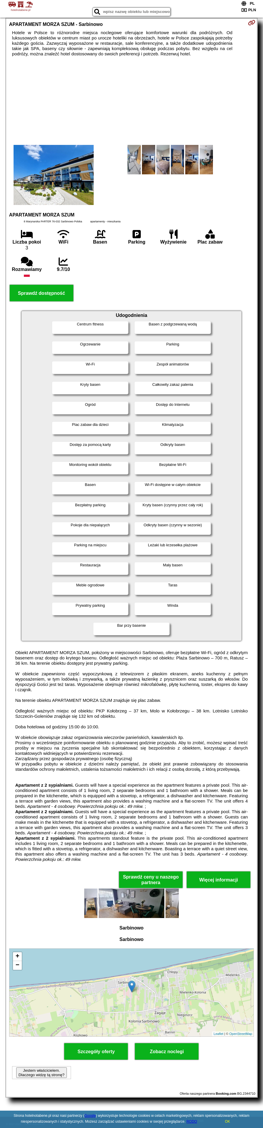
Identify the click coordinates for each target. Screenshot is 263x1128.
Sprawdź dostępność (41, 293)
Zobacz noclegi (167, 1051)
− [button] (17, 965)
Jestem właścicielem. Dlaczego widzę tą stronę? (41, 1072)
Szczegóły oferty (96, 1051)
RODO (191, 1121)
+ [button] (17, 956)
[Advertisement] (131, 100)
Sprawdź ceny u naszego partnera (150, 879)
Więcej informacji (218, 879)
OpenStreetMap (240, 1034)
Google (90, 1116)
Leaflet (218, 1034)
